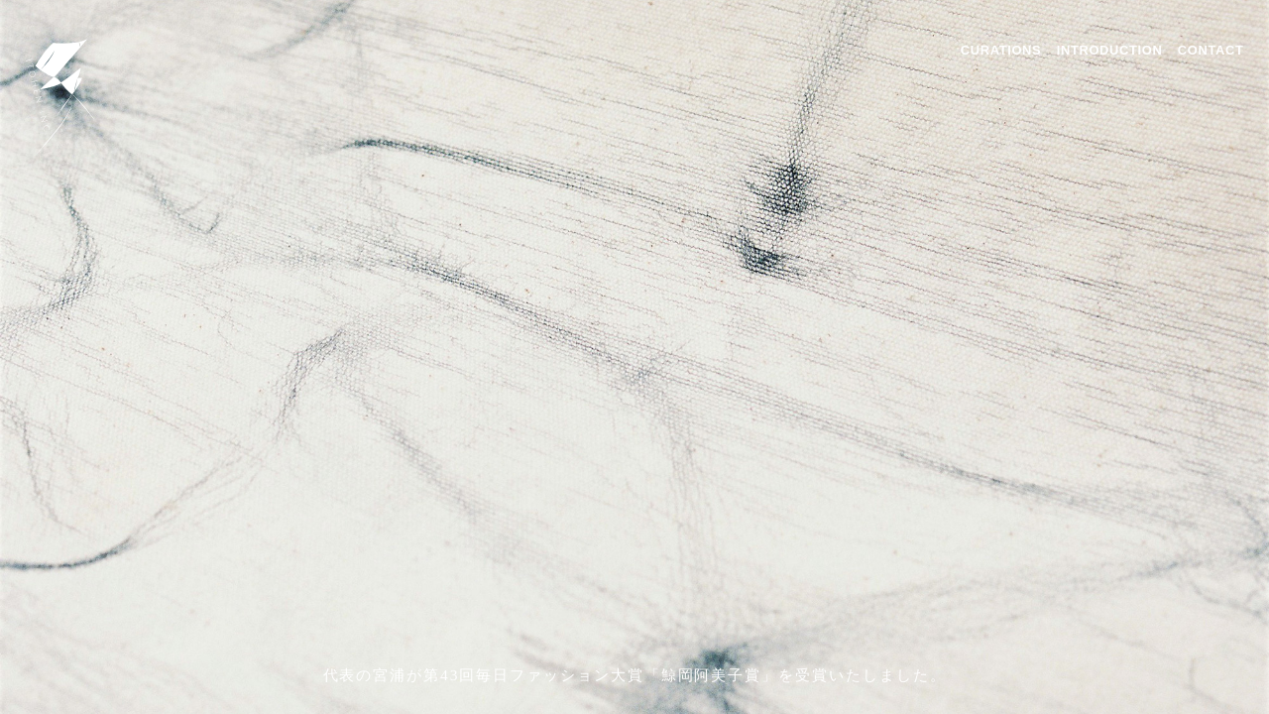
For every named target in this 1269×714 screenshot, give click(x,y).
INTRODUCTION (1110, 50)
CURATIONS (1001, 50)
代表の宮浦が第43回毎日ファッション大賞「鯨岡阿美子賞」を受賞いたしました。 (635, 674)
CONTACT (1211, 50)
